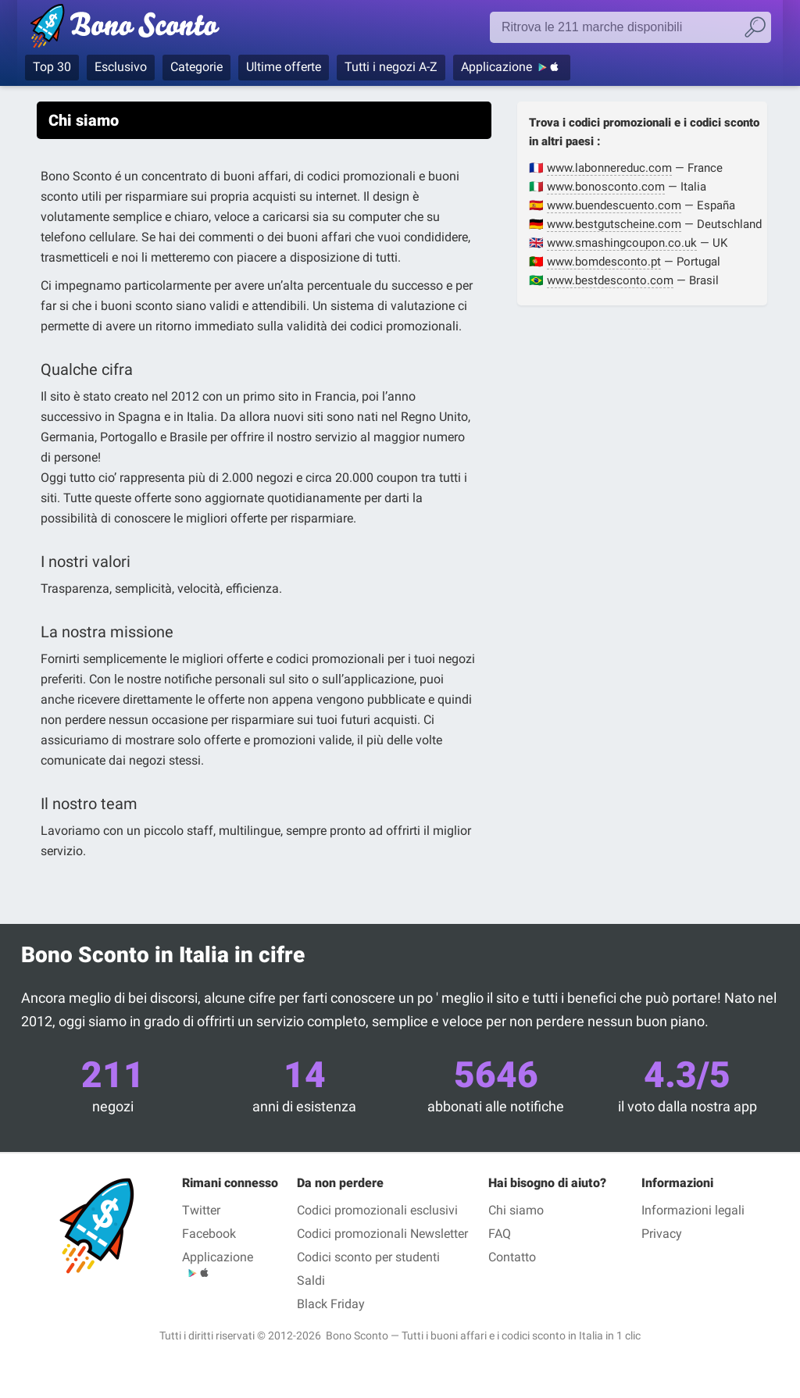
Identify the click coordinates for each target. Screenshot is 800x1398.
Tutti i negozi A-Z (391, 66)
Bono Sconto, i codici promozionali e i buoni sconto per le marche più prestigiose (152, 28)
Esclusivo (121, 66)
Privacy (661, 1233)
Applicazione (496, 66)
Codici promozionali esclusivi (377, 1210)
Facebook (209, 1233)
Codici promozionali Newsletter (382, 1233)
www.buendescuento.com (614, 205)
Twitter (201, 1210)
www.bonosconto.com (606, 187)
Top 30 (52, 66)
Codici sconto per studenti (368, 1257)
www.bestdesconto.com (610, 280)
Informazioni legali (693, 1210)
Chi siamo (516, 1210)
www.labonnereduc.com (609, 168)
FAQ (499, 1233)
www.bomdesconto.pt (604, 262)
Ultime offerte (283, 66)
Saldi (311, 1280)
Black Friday (331, 1303)
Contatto (512, 1257)
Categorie (196, 66)
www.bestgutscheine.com (614, 224)
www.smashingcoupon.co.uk (622, 243)
